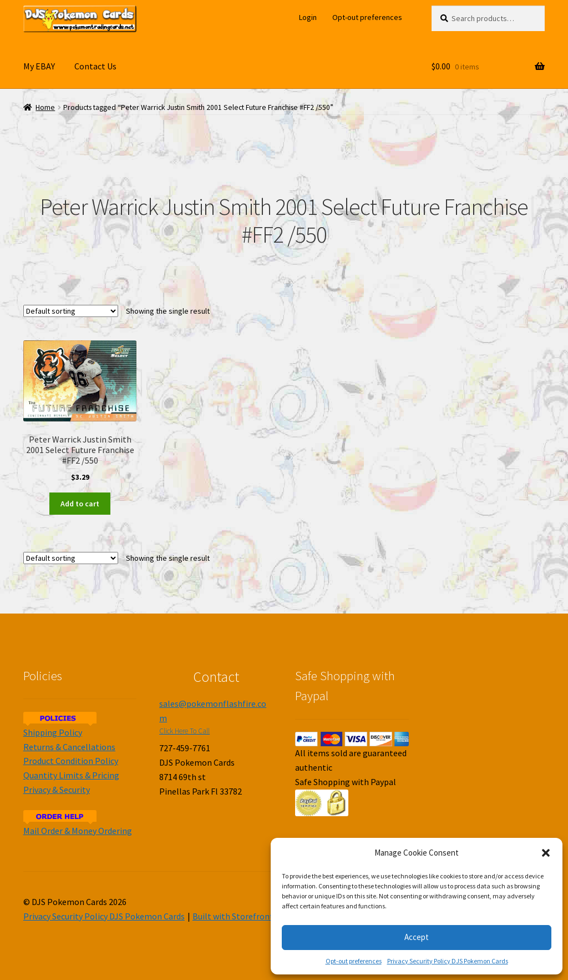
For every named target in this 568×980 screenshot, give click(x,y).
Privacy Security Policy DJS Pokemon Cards (447, 961)
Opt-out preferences (354, 961)
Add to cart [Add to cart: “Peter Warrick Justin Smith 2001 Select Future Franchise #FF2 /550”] (79, 504)
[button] (545, 852)
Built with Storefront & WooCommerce (266, 916)
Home (45, 107)
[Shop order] (70, 311)
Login (308, 17)
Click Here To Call (184, 731)
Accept (416, 937)
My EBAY (39, 66)
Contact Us (95, 66)
